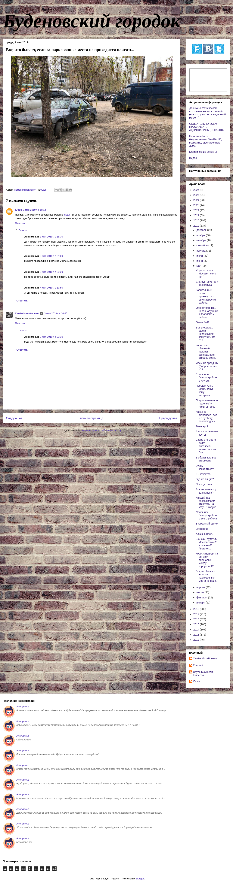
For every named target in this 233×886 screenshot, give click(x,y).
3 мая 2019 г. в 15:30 (51, 236)
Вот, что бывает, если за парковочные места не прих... (207, 576)
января (201, 602)
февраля (202, 597)
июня (199, 260)
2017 (196, 614)
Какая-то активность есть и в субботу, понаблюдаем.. (207, 416)
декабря (201, 229)
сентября (202, 245)
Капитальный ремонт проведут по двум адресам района (206, 296)
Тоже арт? (202, 426)
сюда (67, 214)
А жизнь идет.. (204, 533)
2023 (196, 205)
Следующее (14, 418)
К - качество (203, 474)
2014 (196, 629)
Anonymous (22, 706)
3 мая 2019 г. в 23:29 (51, 272)
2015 (196, 624)
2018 (196, 608)
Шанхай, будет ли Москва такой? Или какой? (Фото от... (206, 543)
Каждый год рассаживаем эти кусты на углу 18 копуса (206, 502)
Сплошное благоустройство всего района (206, 515)
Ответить (20, 223)
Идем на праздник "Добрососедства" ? (207, 366)
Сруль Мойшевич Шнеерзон (203, 673)
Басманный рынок (207, 523)
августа (201, 250)
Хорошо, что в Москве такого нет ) (206, 273)
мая (199, 265)
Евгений (198, 665)
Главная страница (91, 418)
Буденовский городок (91, 21)
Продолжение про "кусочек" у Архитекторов (207, 403)
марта (200, 592)
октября (201, 240)
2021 (196, 215)
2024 (196, 199)
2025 (196, 194)
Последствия (204, 484)
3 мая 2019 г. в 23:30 (51, 336)
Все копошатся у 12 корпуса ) (206, 491)
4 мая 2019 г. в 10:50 (51, 287)
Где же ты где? (205, 479)
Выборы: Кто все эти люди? (206, 459)
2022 (196, 210)
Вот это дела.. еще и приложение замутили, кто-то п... (206, 334)
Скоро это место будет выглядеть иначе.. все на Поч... (206, 446)
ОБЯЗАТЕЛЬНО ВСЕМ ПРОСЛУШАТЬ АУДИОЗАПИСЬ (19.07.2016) (207, 127)
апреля (201, 587)
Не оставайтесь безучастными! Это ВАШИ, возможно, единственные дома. (205, 141)
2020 (196, 220)
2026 (196, 189)
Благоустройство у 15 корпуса (207, 283)
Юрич (18, 209)
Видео (193, 157)
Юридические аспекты (203, 151)
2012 (196, 639)
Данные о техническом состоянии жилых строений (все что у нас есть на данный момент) (207, 113)
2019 (196, 225)
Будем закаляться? (205, 467)
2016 (196, 619)
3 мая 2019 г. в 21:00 (51, 256)
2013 (196, 634)
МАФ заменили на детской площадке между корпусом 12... (207, 560)
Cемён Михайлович (27, 313)
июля (199, 255)
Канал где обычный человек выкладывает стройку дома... (206, 351)
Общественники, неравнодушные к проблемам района (207, 312)
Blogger (140, 878)
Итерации (202, 528)
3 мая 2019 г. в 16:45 (55, 313)
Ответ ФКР (202, 322)
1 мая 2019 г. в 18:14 (34, 209)
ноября (201, 235)
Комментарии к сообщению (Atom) (101, 430)
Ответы (23, 230)
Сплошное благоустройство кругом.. (206, 377)
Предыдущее (168, 418)
